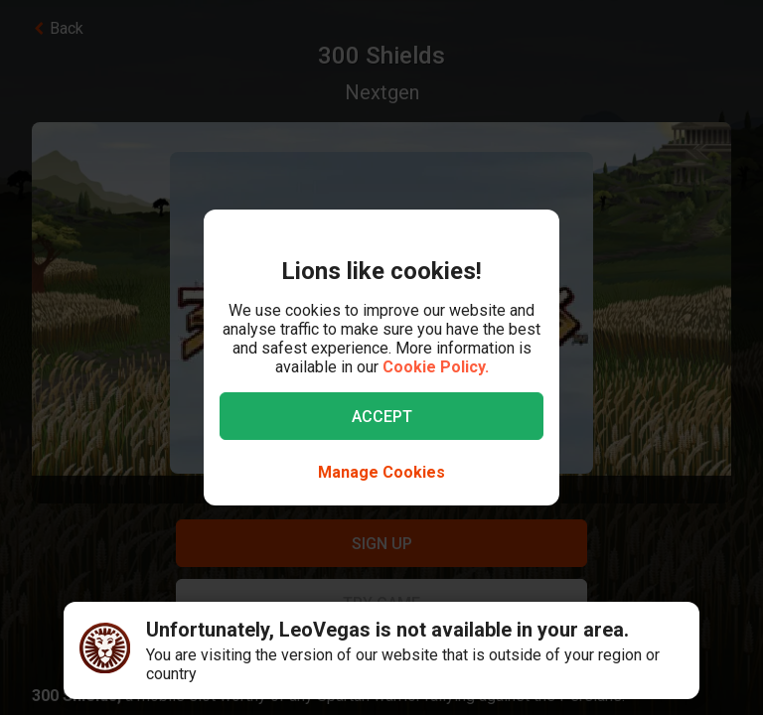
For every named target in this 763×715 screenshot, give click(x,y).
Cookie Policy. (435, 367)
